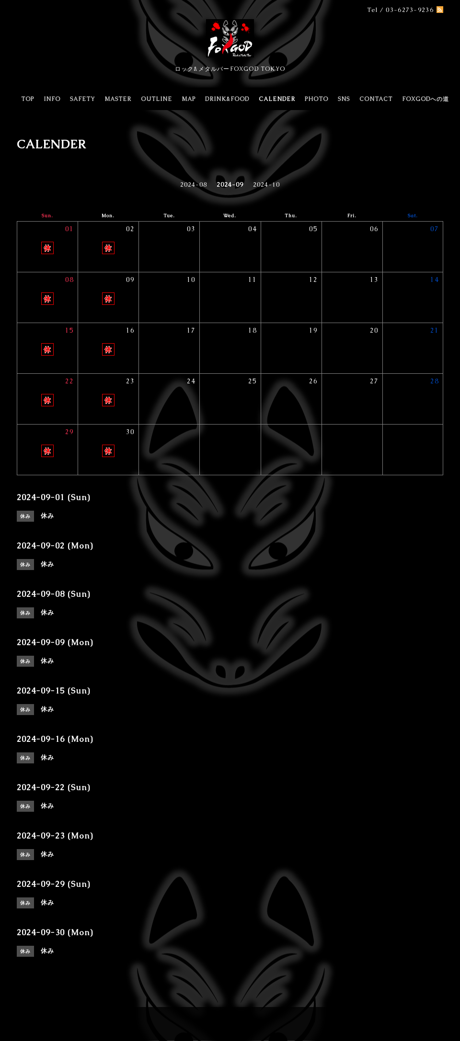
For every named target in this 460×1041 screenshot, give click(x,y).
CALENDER (277, 99)
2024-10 (266, 184)
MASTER (117, 99)
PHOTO (316, 99)
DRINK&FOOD (227, 99)
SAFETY (82, 99)
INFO (52, 99)
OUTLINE (156, 99)
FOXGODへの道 (425, 99)
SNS (344, 99)
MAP (189, 99)
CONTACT (375, 99)
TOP (27, 99)
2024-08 (193, 184)
